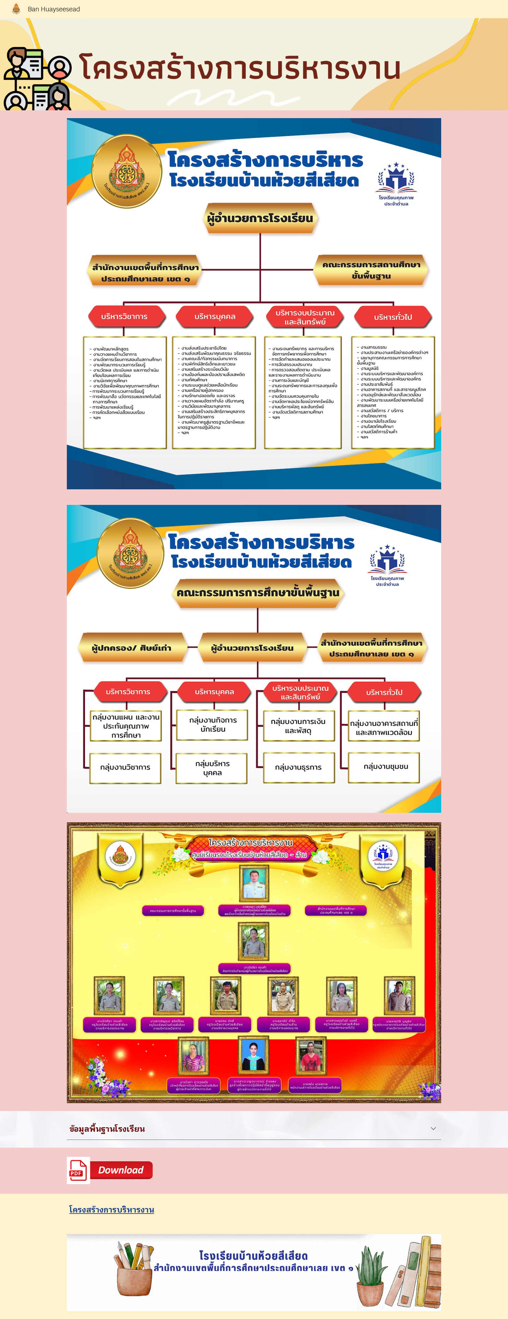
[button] (433, 1129)
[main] (254, 1129)
